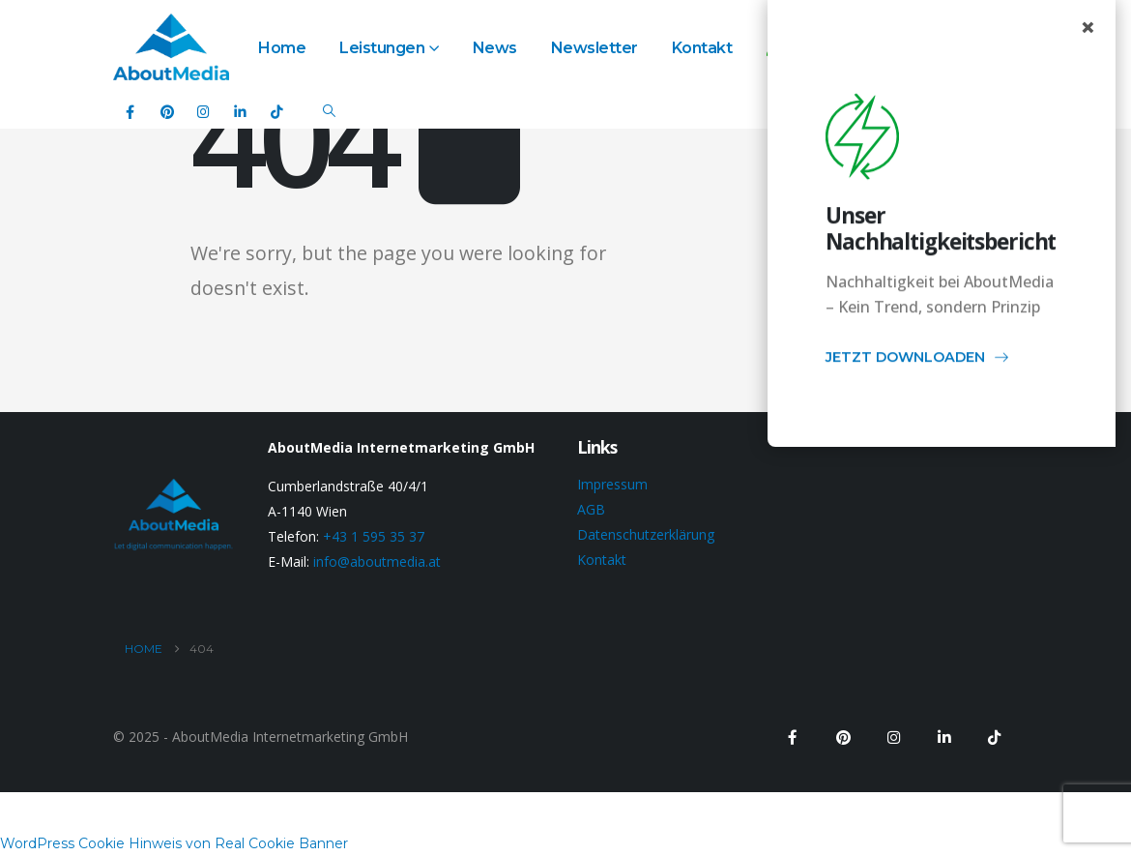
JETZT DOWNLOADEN (917, 359)
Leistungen (381, 48)
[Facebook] (130, 111)
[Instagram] (203, 111)
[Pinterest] (167, 111)
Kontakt (702, 48)
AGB (591, 509)
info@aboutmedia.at (377, 561)
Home (281, 48)
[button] (329, 111)
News (495, 48)
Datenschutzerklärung (645, 534)
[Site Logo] (171, 47)
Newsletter (594, 48)
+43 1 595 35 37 (373, 536)
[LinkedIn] (240, 111)
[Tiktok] (277, 111)
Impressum (612, 484)
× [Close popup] (1088, 27)
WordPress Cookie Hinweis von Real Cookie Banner (174, 843)
